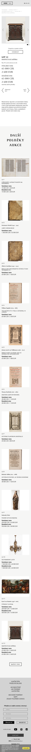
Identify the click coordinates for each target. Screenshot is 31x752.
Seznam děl (18, 11)
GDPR (15, 697)
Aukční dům (15, 681)
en (26, 3)
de (28, 3)
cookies (3, 750)
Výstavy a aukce (13, 9)
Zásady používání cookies (16, 699)
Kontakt (15, 735)
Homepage (4, 9)
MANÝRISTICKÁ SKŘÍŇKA (8, 13)
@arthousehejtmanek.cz (15, 741)
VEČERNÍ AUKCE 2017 (7, 11)
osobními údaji (5, 749)
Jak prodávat (15, 689)
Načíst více (15, 664)
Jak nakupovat (15, 687)
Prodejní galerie (15, 683)
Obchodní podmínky (15, 695)
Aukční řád (16, 691)
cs (24, 3)
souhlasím (26, 748)
